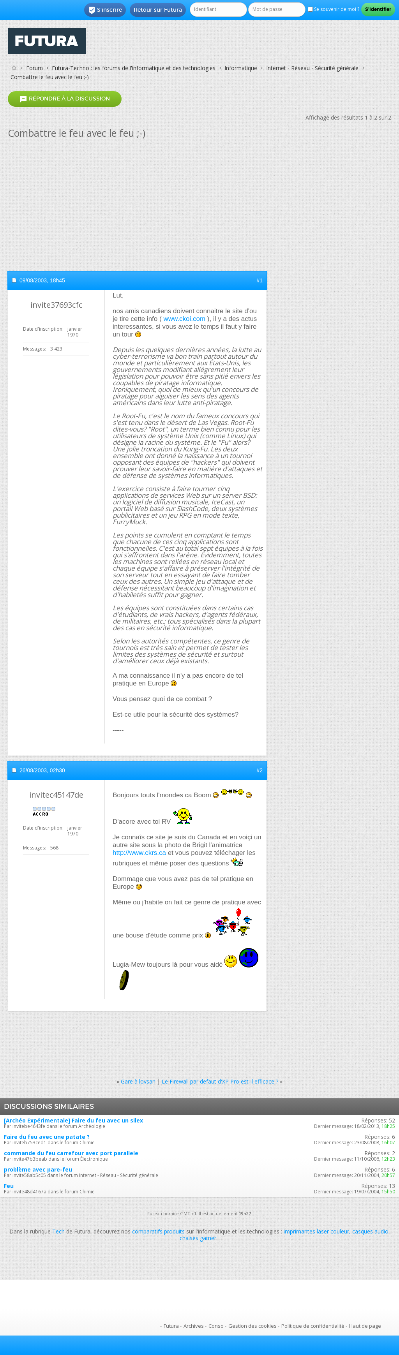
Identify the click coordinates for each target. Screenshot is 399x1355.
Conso (216, 1325)
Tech (58, 1231)
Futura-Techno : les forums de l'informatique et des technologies (133, 68)
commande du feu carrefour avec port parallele (71, 1153)
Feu (9, 1185)
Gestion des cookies (252, 1325)
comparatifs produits (158, 1231)
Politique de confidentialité (312, 1325)
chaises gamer (198, 1238)
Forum (34, 68)
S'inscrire (105, 10)
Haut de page (365, 1325)
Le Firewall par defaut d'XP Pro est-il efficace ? (220, 1081)
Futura (171, 1325)
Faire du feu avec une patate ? (47, 1136)
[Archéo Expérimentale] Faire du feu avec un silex (73, 1120)
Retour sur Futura (158, 9)
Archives (194, 1325)
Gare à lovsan (138, 1081)
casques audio (370, 1231)
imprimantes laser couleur (316, 1231)
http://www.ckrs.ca (139, 852)
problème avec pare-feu (38, 1169)
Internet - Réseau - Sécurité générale (312, 68)
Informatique (240, 68)
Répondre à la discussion (64, 99)
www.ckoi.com (184, 318)
